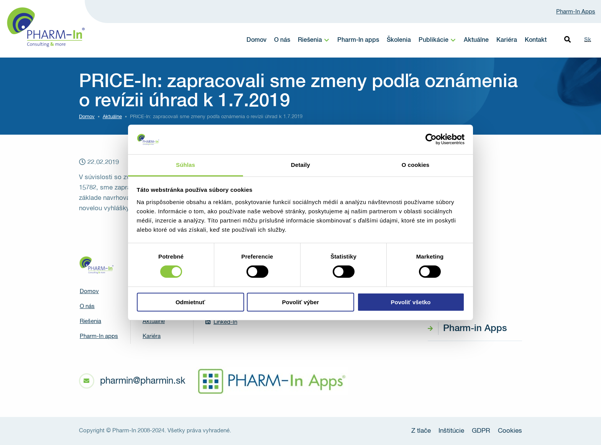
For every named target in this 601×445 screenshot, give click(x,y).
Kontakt (536, 40)
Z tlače (421, 431)
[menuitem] (313, 40)
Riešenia (310, 40)
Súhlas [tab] (185, 165)
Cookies (510, 431)
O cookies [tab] (416, 165)
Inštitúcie (451, 431)
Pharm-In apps (358, 40)
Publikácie (433, 40)
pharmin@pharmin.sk (142, 381)
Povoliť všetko (411, 302)
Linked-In (221, 322)
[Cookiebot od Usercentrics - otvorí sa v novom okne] (431, 139)
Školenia (399, 40)
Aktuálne (476, 40)
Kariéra (506, 40)
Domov (256, 40)
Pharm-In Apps (575, 12)
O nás (282, 40)
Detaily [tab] (300, 165)
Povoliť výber (300, 302)
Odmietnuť (190, 302)
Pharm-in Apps (475, 328)
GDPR (481, 431)
